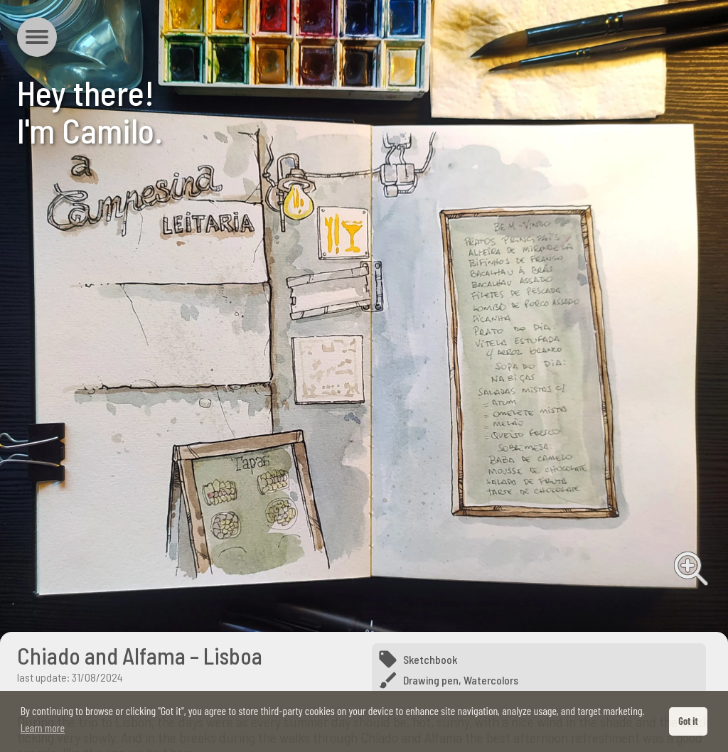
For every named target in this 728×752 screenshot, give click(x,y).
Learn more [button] (43, 727)
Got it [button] (687, 721)
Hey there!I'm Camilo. (90, 111)
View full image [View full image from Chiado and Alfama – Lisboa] (691, 569)
